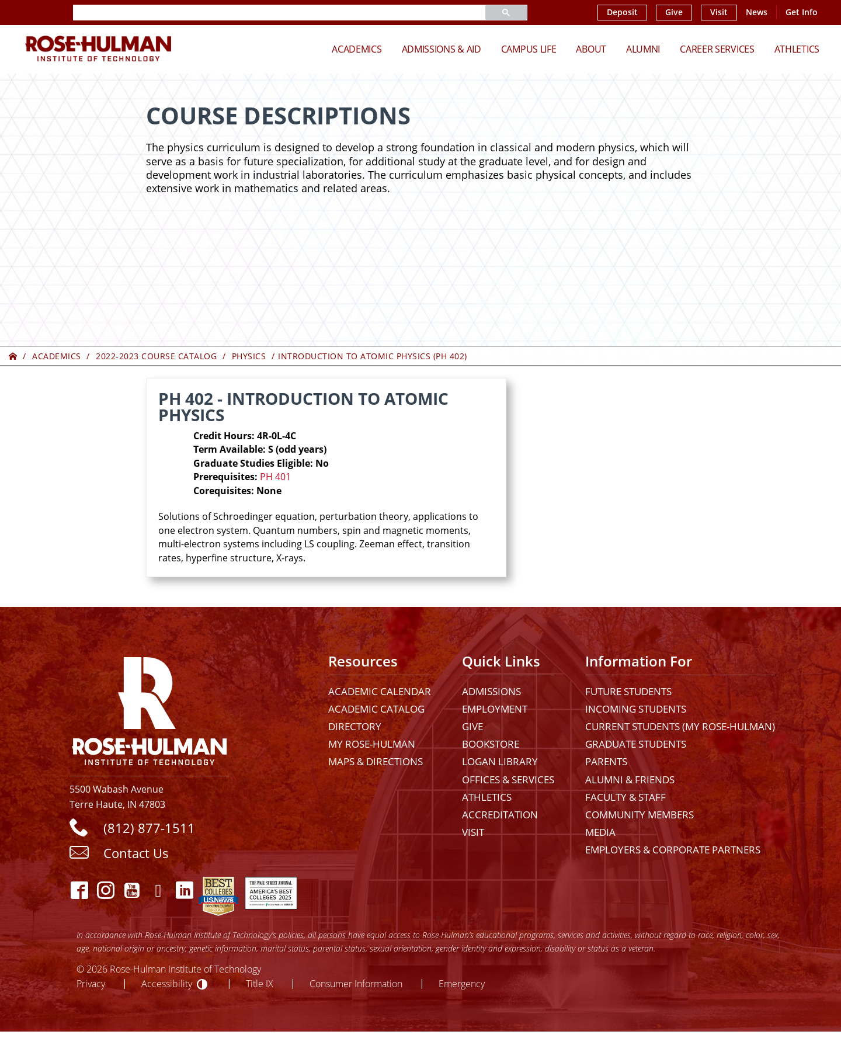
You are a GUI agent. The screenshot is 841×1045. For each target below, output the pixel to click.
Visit (719, 12)
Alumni (643, 49)
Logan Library (500, 761)
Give (674, 12)
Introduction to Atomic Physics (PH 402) (372, 356)
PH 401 (275, 476)
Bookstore (490, 744)
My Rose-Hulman (371, 744)
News (756, 12)
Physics (249, 356)
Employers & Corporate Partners (672, 849)
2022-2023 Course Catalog (156, 356)
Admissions (491, 691)
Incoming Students (635, 709)
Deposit (622, 12)
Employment (494, 709)
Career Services (717, 49)
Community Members (639, 814)
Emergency (462, 983)
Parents (606, 761)
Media (600, 832)
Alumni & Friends (630, 779)
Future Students (628, 691)
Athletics (796, 49)
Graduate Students (635, 744)
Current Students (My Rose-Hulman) (680, 726)
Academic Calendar (379, 691)
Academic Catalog (376, 709)
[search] (265, 12)
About (591, 49)
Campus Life (529, 49)
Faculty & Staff (625, 797)
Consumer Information (356, 983)
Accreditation (500, 814)
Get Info (802, 12)
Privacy (91, 983)
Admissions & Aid (441, 49)
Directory (354, 726)
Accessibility (166, 983)
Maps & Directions (375, 761)
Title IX (259, 983)
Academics (356, 49)
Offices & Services (508, 779)
